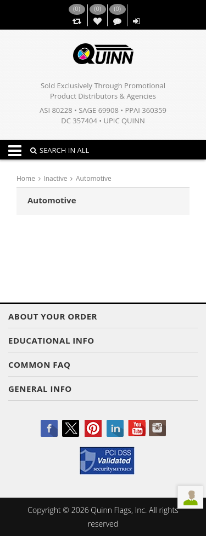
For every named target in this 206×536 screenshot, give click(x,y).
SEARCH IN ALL (59, 150)
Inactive (55, 178)
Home (25, 178)
